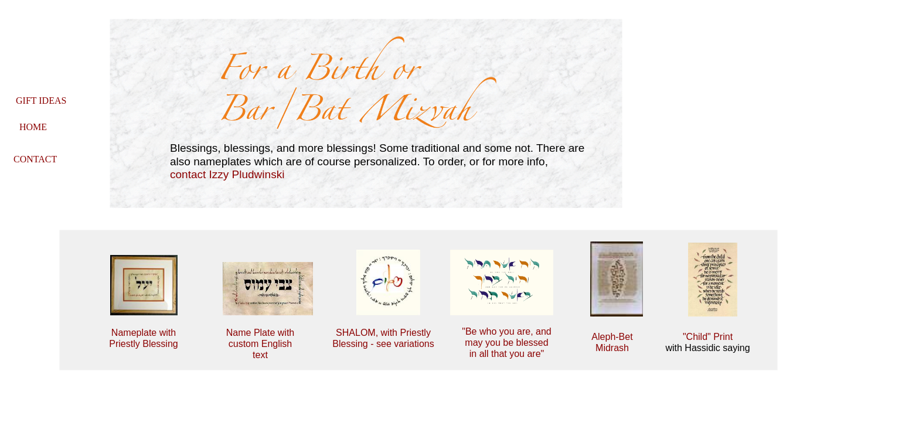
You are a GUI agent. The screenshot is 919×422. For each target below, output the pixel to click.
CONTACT (35, 159)
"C (688, 337)
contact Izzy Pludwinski (227, 174)
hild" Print (713, 337)
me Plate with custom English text (262, 344)
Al (595, 337)
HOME (33, 127)
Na (232, 333)
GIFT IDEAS (41, 101)
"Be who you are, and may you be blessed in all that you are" (506, 342)
